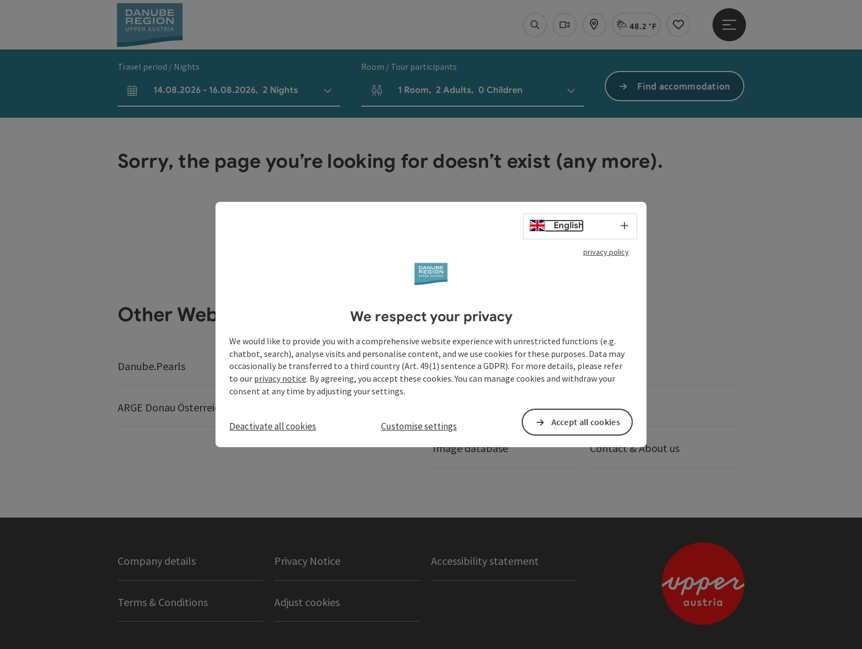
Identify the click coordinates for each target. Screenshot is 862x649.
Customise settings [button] (419, 426)
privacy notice (280, 378)
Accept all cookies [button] (585, 421)
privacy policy (606, 252)
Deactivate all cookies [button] (272, 426)
